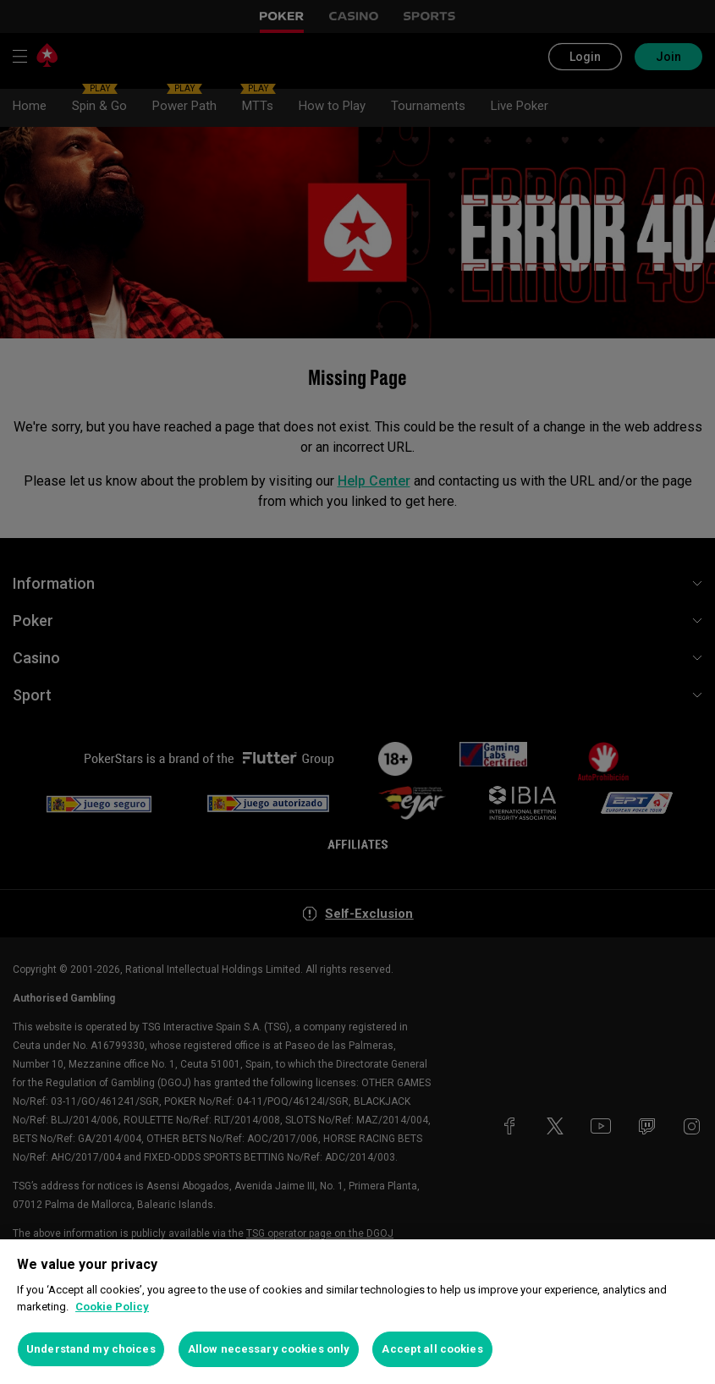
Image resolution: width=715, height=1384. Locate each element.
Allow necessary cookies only (269, 1349)
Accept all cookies (432, 1349)
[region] (357, 1311)
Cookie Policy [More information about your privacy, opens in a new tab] (112, 1306)
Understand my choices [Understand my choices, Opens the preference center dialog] (91, 1349)
